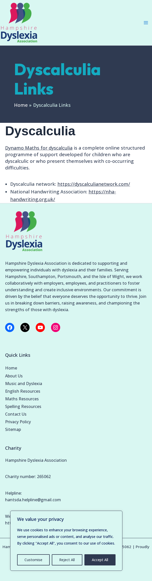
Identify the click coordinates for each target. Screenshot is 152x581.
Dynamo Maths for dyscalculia (38, 148)
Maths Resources (22, 399)
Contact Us (16, 414)
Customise (33, 559)
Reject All (67, 559)
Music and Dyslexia (23, 383)
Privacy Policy (18, 422)
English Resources (22, 391)
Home (11, 368)
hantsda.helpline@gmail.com (33, 500)
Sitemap (13, 429)
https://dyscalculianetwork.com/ (93, 184)
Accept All (100, 559)
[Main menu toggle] (146, 23)
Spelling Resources (23, 406)
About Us (14, 376)
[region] (66, 541)
